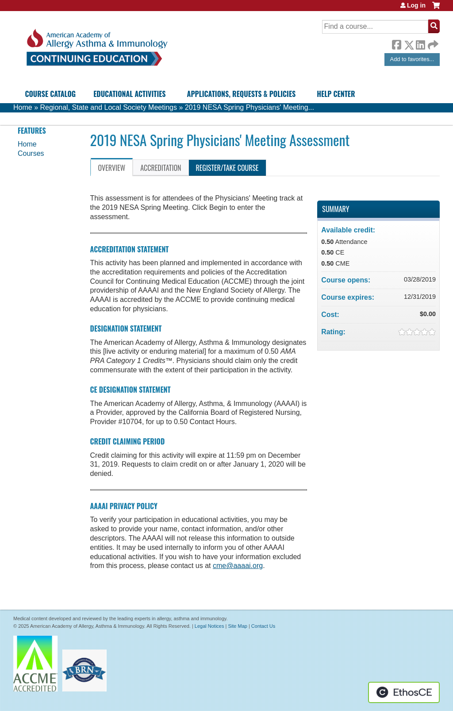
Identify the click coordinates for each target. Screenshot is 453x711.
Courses (31, 153)
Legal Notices (209, 626)
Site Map (237, 626)
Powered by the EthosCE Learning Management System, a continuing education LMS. (404, 692)
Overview (112, 167)
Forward (432, 42)
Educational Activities (129, 94)
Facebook (396, 43)
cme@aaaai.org (238, 565)
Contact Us (263, 626)
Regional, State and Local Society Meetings (108, 107)
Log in (416, 5)
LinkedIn (420, 43)
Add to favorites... (412, 59)
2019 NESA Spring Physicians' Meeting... (249, 107)
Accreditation (160, 167)
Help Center (336, 94)
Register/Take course (227, 167)
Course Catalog (50, 94)
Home (22, 107)
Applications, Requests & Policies (241, 94)
